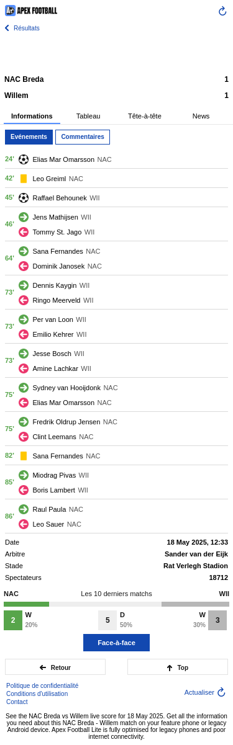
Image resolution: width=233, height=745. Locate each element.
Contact (16, 701)
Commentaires (82, 136)
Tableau (88, 116)
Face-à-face (116, 642)
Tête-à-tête (145, 116)
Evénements (29, 136)
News (201, 116)
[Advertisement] (116, 52)
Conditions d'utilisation (37, 693)
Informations (32, 116)
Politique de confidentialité (42, 685)
